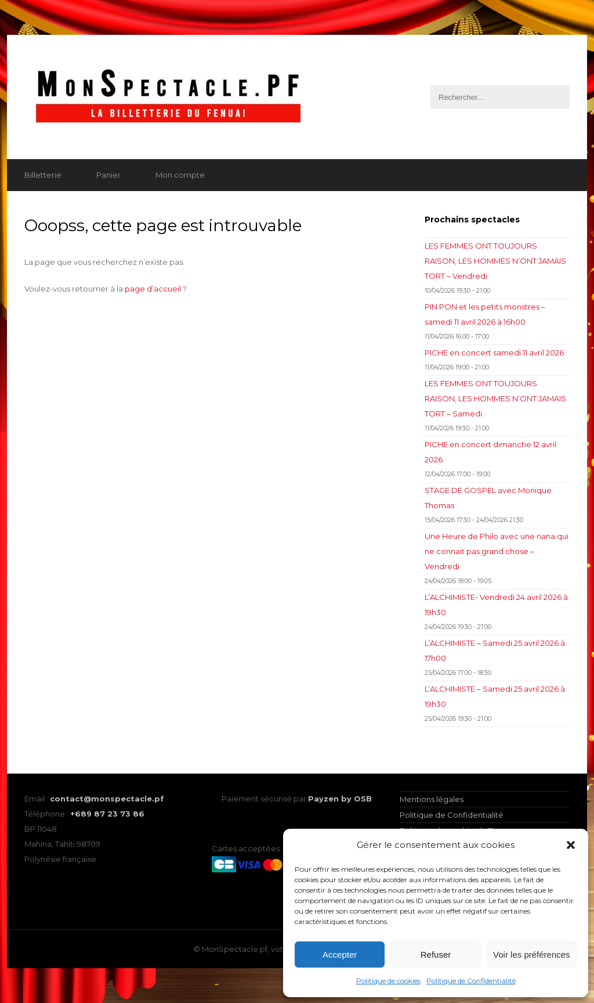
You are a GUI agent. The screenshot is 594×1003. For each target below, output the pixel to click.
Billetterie (42, 174)
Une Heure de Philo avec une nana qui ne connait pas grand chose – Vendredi (496, 551)
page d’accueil (153, 288)
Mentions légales (431, 799)
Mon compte (180, 174)
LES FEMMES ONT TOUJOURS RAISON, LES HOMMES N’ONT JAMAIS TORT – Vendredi (495, 261)
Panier (108, 174)
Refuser (436, 954)
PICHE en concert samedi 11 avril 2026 (494, 352)
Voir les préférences (531, 954)
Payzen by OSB (340, 798)
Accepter (340, 954)
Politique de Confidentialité (471, 980)
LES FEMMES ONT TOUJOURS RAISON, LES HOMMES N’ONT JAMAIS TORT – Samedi (495, 398)
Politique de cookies (388, 980)
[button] (571, 845)
